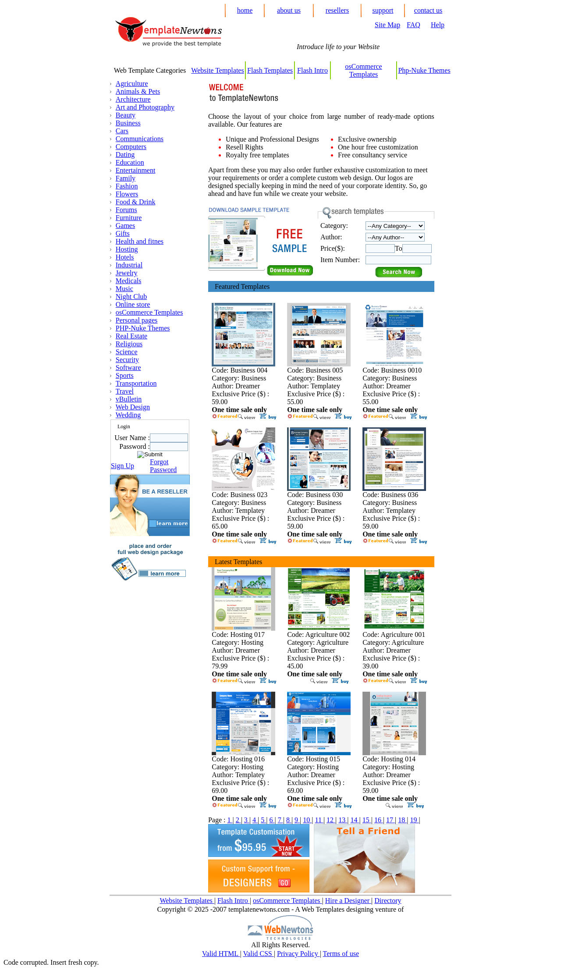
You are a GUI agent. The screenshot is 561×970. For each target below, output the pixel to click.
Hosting (127, 249)
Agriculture (132, 83)
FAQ (413, 24)
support (383, 10)
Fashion (127, 186)
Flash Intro (312, 70)
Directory (387, 900)
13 (342, 820)
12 (331, 820)
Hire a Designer (348, 900)
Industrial (129, 265)
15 (366, 820)
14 (355, 820)
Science (127, 351)
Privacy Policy (298, 953)
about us (289, 10)
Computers (131, 146)
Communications (139, 138)
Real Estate (131, 336)
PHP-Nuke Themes (143, 328)
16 (378, 820)
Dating (125, 154)
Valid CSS (258, 953)
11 (319, 820)
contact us (428, 10)
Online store (133, 304)
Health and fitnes (139, 241)
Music (124, 288)
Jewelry (127, 273)
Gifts (123, 233)
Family (125, 178)
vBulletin (129, 399)
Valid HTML (221, 953)
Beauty (125, 115)
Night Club (131, 296)
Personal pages (137, 320)
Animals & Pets (138, 91)
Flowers (127, 194)
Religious (129, 344)
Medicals (129, 280)
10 (307, 820)
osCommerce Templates (363, 70)
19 (414, 820)
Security (127, 359)
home (245, 10)
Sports (125, 375)
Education (130, 162)
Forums (126, 209)
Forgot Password (163, 465)
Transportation (136, 383)
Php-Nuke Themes (424, 70)
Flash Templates (270, 70)
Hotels (125, 257)
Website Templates (217, 70)
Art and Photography (145, 107)
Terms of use (341, 953)
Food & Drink (136, 202)
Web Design (133, 407)
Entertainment (136, 170)
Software (128, 367)
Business (128, 123)
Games (125, 225)
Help (437, 24)
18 (402, 820)
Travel (125, 391)
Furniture (129, 217)
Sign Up (122, 465)
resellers (337, 10)
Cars (122, 131)
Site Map (387, 24)
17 (390, 820)
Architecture (133, 99)
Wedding (128, 415)
